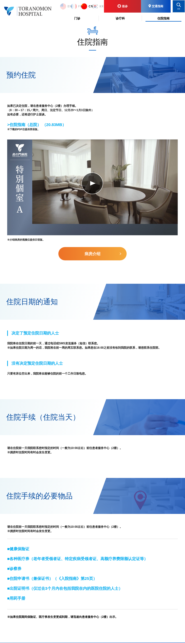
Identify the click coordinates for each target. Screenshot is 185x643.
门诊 (77, 18)
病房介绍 (92, 254)
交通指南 (156, 6)
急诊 (122, 6)
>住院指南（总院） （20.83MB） (36, 124)
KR (96, 6)
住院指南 (163, 18)
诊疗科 (120, 18)
